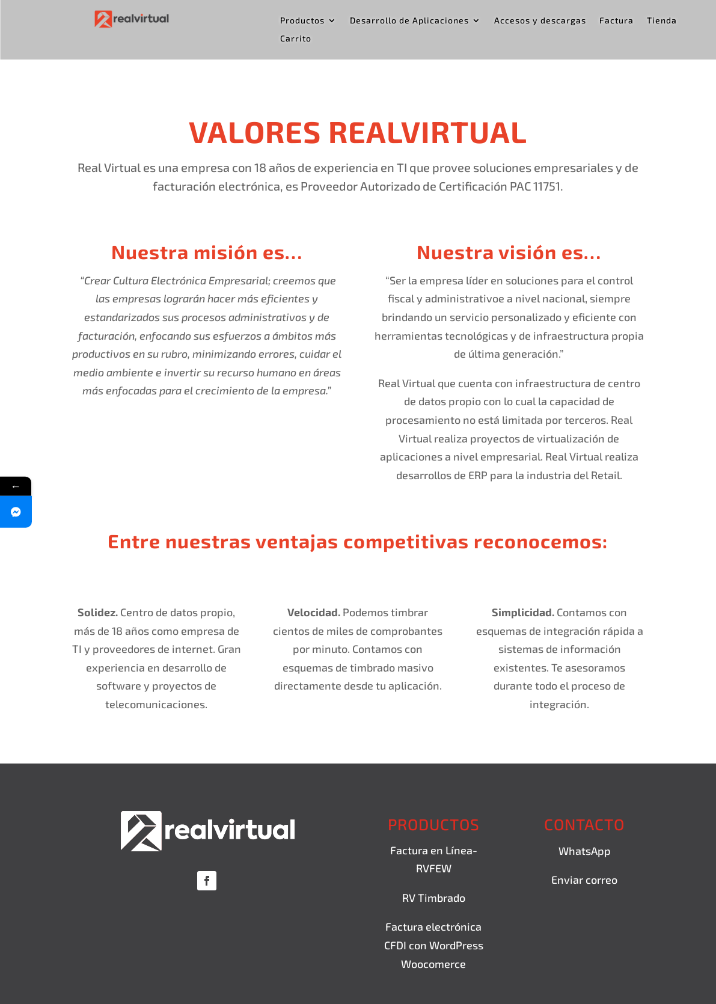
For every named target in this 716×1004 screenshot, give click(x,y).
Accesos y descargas (540, 20)
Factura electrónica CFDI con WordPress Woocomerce (433, 945)
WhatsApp (584, 850)
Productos (302, 20)
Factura (616, 20)
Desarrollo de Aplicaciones (409, 20)
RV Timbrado (433, 897)
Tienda (662, 20)
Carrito (295, 38)
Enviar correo (584, 879)
